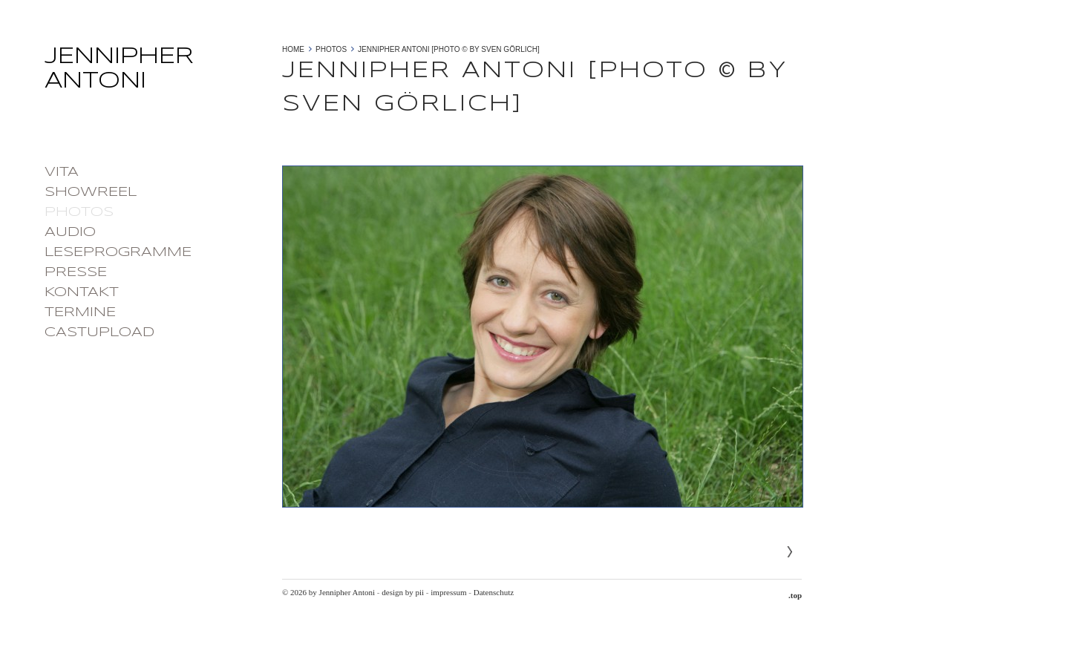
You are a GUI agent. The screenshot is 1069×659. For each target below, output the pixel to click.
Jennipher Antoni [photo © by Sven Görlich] (449, 49)
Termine (80, 312)
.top (795, 595)
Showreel (91, 192)
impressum (448, 592)
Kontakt (82, 292)
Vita (62, 172)
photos (79, 212)
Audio (70, 232)
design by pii (403, 592)
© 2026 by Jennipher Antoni (328, 592)
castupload (99, 332)
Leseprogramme (118, 252)
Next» (790, 552)
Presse (76, 272)
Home (293, 49)
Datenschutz (494, 592)
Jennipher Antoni (156, 73)
